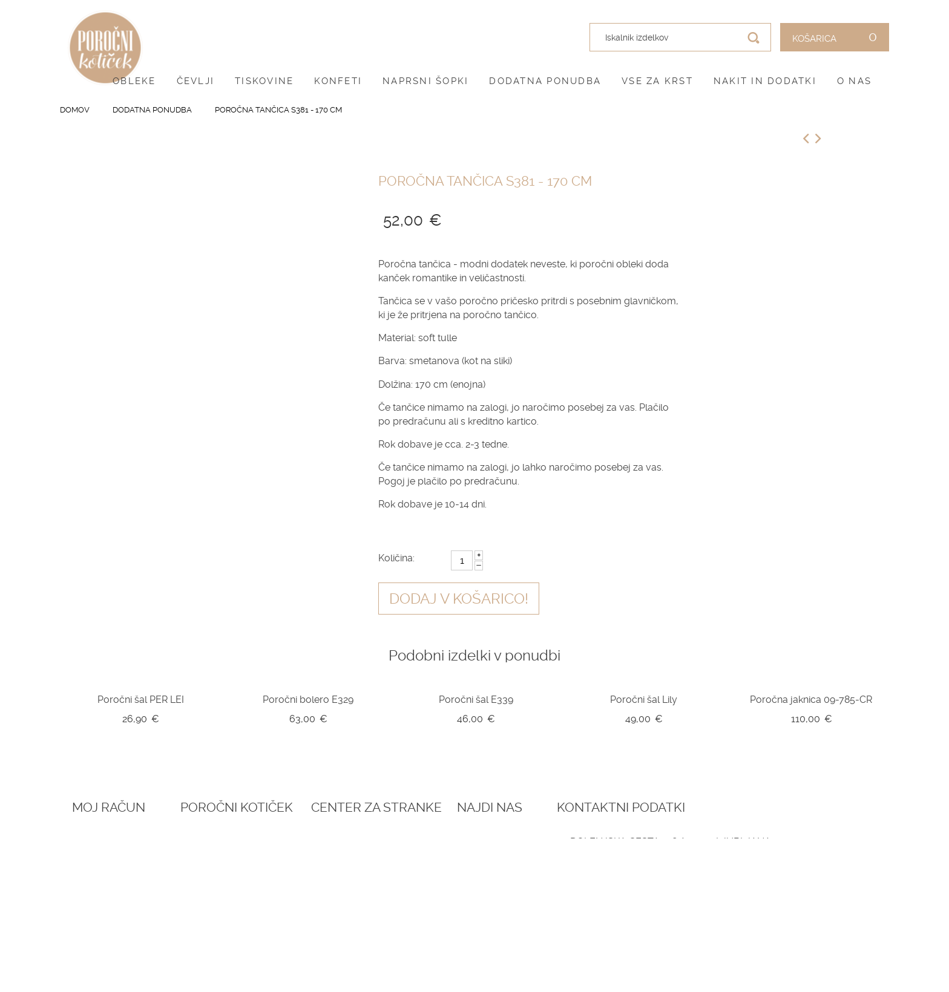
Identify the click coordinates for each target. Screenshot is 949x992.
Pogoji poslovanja (431, 856)
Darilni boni (256, 870)
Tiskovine (264, 81)
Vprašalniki (256, 900)
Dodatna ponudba (545, 81)
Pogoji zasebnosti (430, 870)
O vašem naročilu (114, 870)
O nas (854, 81)
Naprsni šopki (425, 81)
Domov (75, 109)
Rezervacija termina (277, 841)
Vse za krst (657, 81)
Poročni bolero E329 (308, 699)
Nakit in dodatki (765, 81)
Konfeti (338, 81)
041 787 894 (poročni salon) (777, 916)
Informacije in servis (436, 900)
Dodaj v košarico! (458, 598)
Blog (240, 856)
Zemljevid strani (111, 885)
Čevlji (196, 81)
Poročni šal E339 (476, 699)
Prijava (88, 841)
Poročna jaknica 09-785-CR (811, 699)
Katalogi (249, 885)
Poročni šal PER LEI (140, 699)
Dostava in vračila (431, 885)
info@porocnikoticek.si (770, 930)
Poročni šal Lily (643, 699)
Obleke (134, 81)
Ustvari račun (106, 856)
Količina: (396, 558)
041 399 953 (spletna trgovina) (760, 902)
